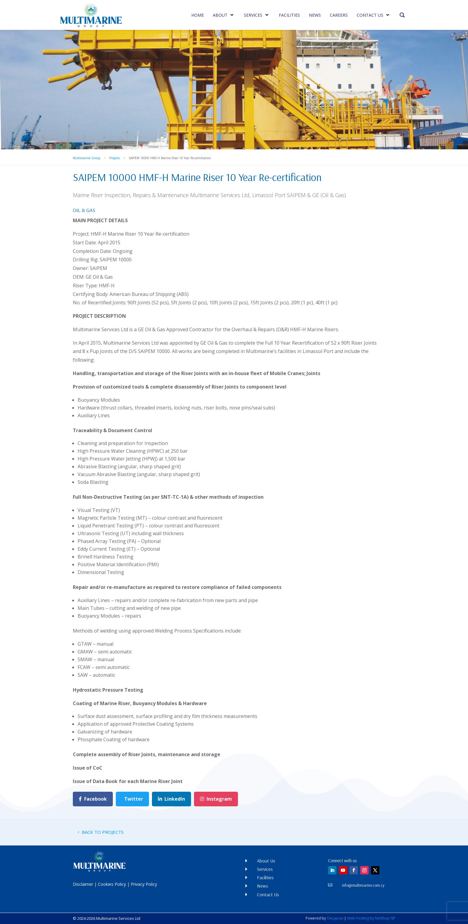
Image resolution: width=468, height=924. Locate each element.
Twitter (133, 799)
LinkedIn (171, 799)
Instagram (216, 799)
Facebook (93, 799)
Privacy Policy (144, 884)
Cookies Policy (112, 884)
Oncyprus (335, 918)
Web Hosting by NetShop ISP (371, 918)
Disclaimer (83, 884)
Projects (114, 158)
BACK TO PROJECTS (103, 832)
